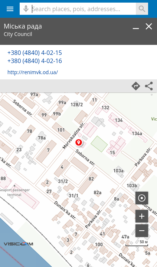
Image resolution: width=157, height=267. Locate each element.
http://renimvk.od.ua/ (32, 72)
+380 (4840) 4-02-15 (34, 53)
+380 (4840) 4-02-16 (34, 61)
